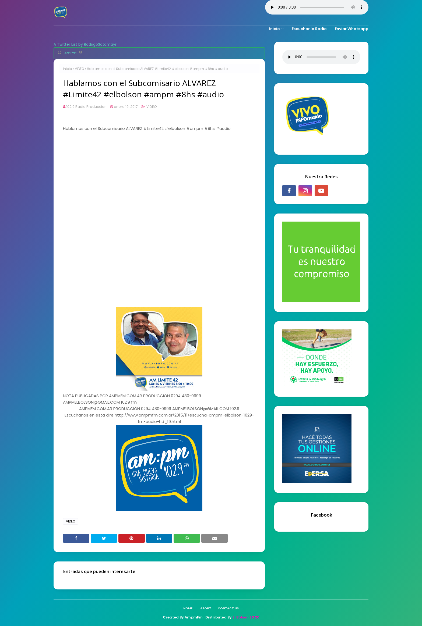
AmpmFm (194, 617)
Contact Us (228, 608)
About (205, 608)
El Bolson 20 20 (246, 617)
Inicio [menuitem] (274, 28)
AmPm (70, 53)
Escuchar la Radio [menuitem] (309, 28)
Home (187, 608)
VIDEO (79, 68)
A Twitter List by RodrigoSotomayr (85, 44)
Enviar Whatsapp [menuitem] (351, 28)
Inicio (67, 68)
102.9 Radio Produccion (86, 106)
